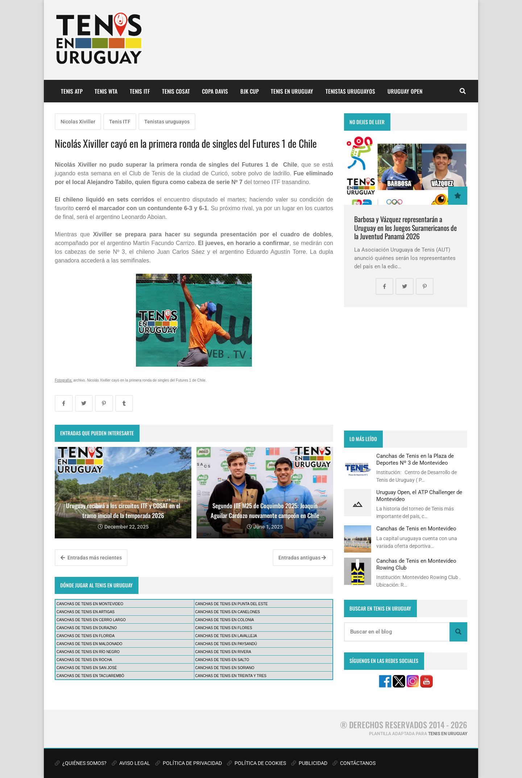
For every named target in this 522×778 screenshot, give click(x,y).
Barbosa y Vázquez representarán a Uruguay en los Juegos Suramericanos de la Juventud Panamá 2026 (405, 227)
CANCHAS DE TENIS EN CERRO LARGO (91, 620)
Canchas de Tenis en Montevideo (416, 528)
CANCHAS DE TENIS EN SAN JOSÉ (87, 668)
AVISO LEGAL (131, 763)
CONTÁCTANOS (354, 763)
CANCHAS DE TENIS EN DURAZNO (87, 628)
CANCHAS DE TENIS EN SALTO (222, 660)
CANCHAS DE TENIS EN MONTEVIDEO (90, 604)
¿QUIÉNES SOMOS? (81, 763)
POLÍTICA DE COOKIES (256, 763)
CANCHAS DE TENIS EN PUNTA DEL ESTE (231, 604)
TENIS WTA (106, 91)
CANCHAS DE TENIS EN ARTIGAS (86, 612)
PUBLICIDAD (309, 763)
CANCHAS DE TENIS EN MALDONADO (90, 644)
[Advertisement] (405, 369)
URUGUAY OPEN (405, 91)
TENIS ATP (72, 91)
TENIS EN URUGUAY (292, 91)
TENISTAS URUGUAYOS (350, 91)
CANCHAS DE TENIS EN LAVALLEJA (226, 636)
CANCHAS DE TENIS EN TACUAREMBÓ (90, 676)
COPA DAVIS (215, 91)
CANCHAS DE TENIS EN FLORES (223, 628)
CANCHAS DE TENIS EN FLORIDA (86, 636)
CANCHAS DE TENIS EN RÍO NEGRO (88, 652)
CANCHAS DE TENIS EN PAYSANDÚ (226, 644)
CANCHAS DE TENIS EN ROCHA (84, 660)
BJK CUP (249, 91)
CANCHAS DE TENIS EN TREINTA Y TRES (230, 676)
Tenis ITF (119, 122)
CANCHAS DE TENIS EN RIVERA (223, 652)
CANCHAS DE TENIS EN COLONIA (224, 620)
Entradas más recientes (91, 558)
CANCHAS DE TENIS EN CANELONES (227, 612)
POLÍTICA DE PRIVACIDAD (188, 763)
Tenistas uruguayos (167, 122)
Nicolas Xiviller (78, 122)
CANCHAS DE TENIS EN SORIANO (224, 668)
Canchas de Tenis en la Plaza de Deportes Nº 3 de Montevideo (415, 459)
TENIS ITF (140, 91)
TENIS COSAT (176, 91)
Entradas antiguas (302, 558)
